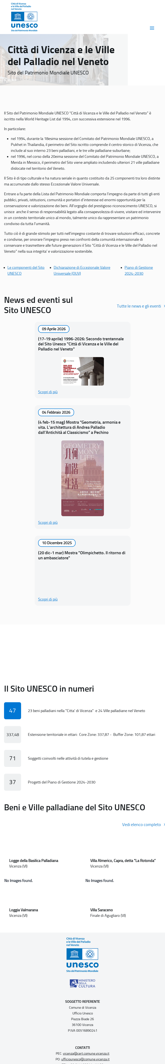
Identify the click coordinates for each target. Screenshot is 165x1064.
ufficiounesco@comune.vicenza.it (85, 1059)
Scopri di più (48, 392)
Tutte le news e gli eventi (139, 306)
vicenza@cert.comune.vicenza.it (86, 1053)
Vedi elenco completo (141, 824)
